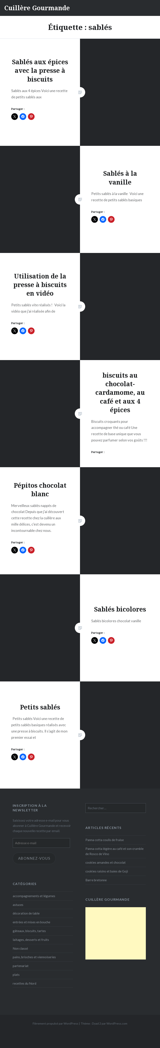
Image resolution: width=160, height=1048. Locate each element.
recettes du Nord (24, 983)
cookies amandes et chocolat (105, 862)
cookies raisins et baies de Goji (106, 871)
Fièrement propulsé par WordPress (55, 1023)
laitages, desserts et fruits (31, 940)
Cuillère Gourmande (37, 8)
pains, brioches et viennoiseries (34, 957)
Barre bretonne (96, 880)
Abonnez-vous (34, 858)
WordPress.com (116, 1023)
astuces (18, 905)
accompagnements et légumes (34, 896)
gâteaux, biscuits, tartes (29, 931)
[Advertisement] (115, 933)
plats (16, 974)
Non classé (20, 948)
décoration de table (26, 913)
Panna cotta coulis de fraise (104, 840)
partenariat (21, 966)
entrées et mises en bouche (31, 922)
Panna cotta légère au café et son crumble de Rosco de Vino (114, 851)
